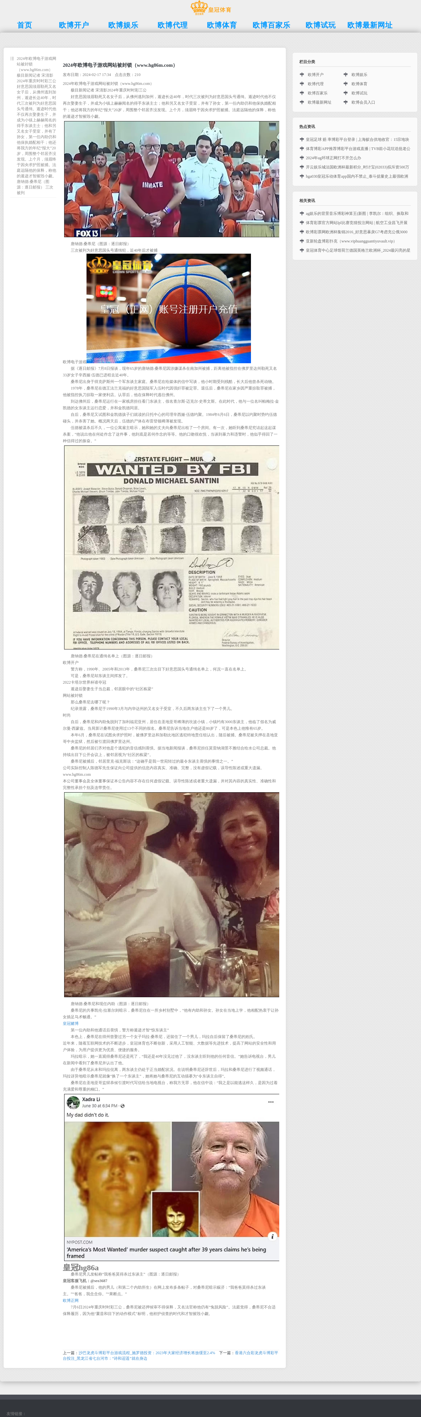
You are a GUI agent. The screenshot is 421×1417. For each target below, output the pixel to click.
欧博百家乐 (318, 93)
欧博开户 (316, 74)
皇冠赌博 (71, 1023)
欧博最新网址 (320, 102)
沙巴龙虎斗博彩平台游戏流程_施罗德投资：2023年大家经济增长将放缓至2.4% (147, 1353)
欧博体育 (359, 84)
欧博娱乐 (359, 74)
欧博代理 (316, 84)
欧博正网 (71, 1300)
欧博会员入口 (363, 102)
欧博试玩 (359, 93)
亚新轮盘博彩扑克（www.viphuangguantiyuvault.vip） (351, 241)
